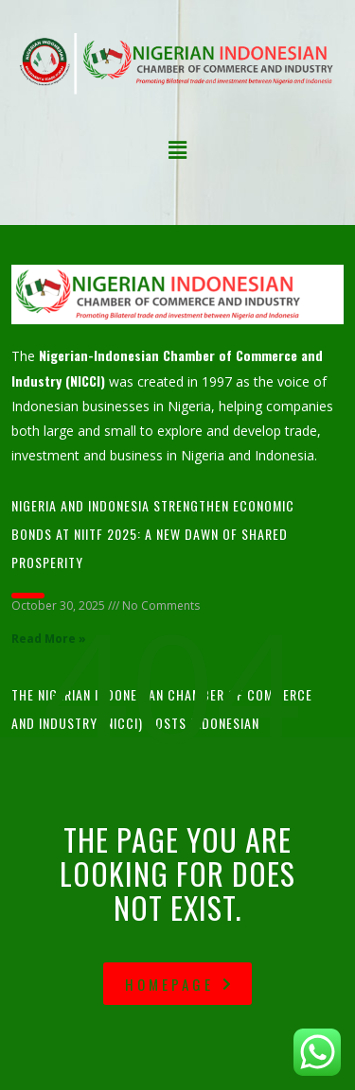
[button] (177, 150)
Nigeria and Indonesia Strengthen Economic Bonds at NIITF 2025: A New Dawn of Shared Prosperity (152, 533)
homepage (180, 984)
